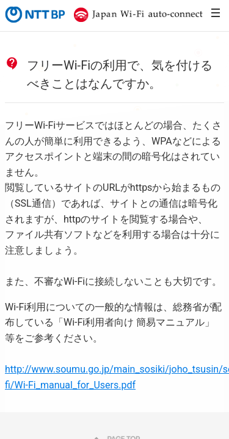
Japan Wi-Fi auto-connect (135, 14)
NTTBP (34, 14)
